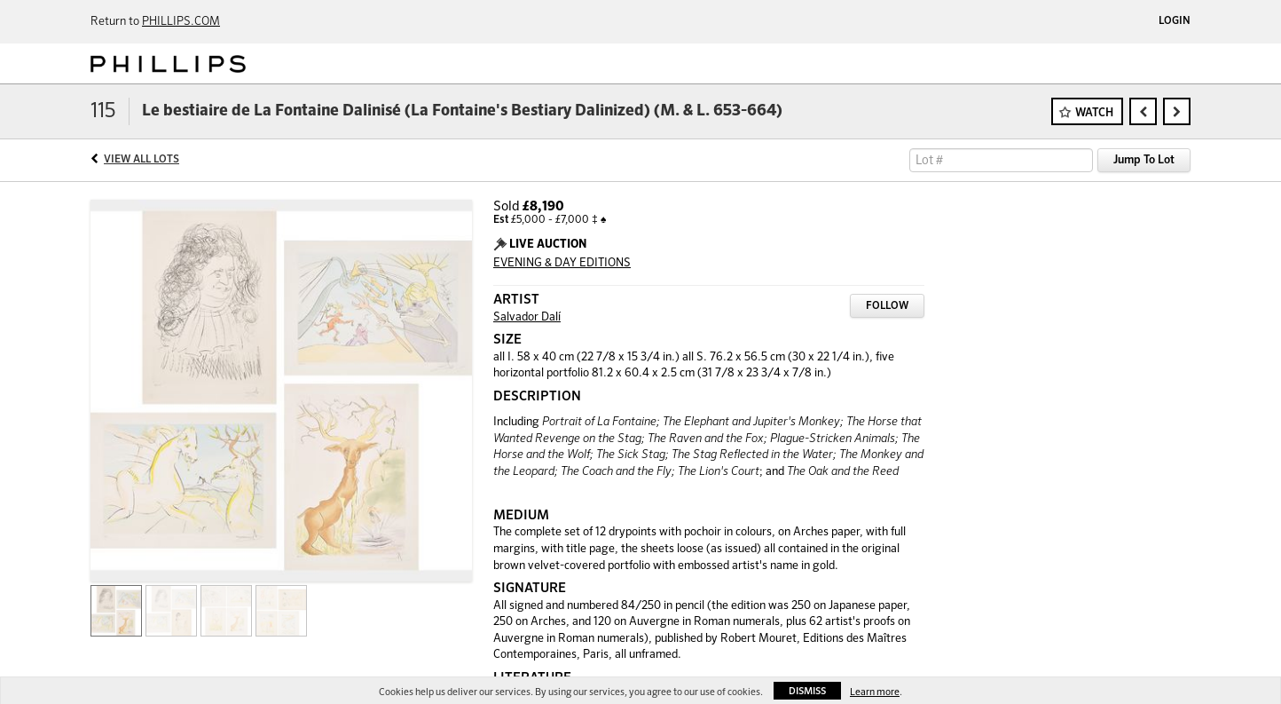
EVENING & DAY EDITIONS (562, 263)
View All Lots (141, 159)
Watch (1094, 113)
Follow (887, 306)
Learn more (875, 692)
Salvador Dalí (527, 317)
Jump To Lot (1144, 160)
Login (1175, 21)
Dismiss (807, 691)
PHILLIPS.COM (181, 22)
